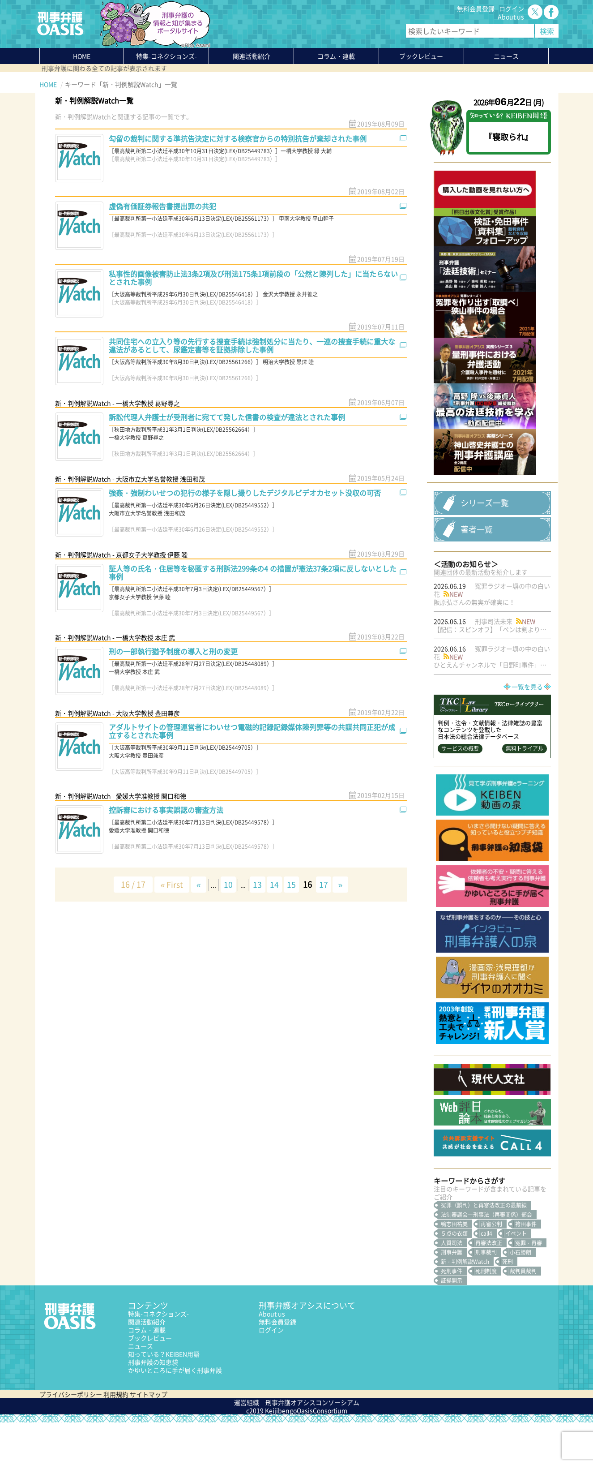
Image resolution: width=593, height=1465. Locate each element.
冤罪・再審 (528, 1285)
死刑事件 (451, 1314)
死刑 (507, 1304)
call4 (486, 1276)
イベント (516, 1276)
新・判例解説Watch (465, 1304)
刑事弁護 (451, 1295)
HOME (81, 56)
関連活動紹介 (251, 56)
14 (275, 884)
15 (293, 884)
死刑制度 (486, 1314)
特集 (166, 56)
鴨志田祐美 (454, 1267)
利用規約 (115, 1436)
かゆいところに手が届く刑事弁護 (175, 1412)
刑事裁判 (486, 1295)
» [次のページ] (344, 884)
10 (227, 884)
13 (257, 884)
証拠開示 (451, 1323)
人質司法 (451, 1285)
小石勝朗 (520, 1295)
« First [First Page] (168, 884)
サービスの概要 (460, 791)
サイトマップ (148, 1436)
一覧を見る (527, 729)
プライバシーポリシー (70, 1436)
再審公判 (491, 1267)
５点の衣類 (454, 1276)
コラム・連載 (147, 1372)
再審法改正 (488, 1285)
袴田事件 (526, 1267)
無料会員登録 (476, 8)
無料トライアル (524, 791)
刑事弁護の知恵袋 (153, 1404)
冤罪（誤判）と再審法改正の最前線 (484, 1248)
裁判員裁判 (523, 1314)
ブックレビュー (421, 56)
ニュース (140, 1388)
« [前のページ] (197, 884)
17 (326, 884)
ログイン (511, 8)
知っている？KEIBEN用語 (164, 1396)
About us (511, 16)
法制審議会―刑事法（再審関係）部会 (486, 1257)
